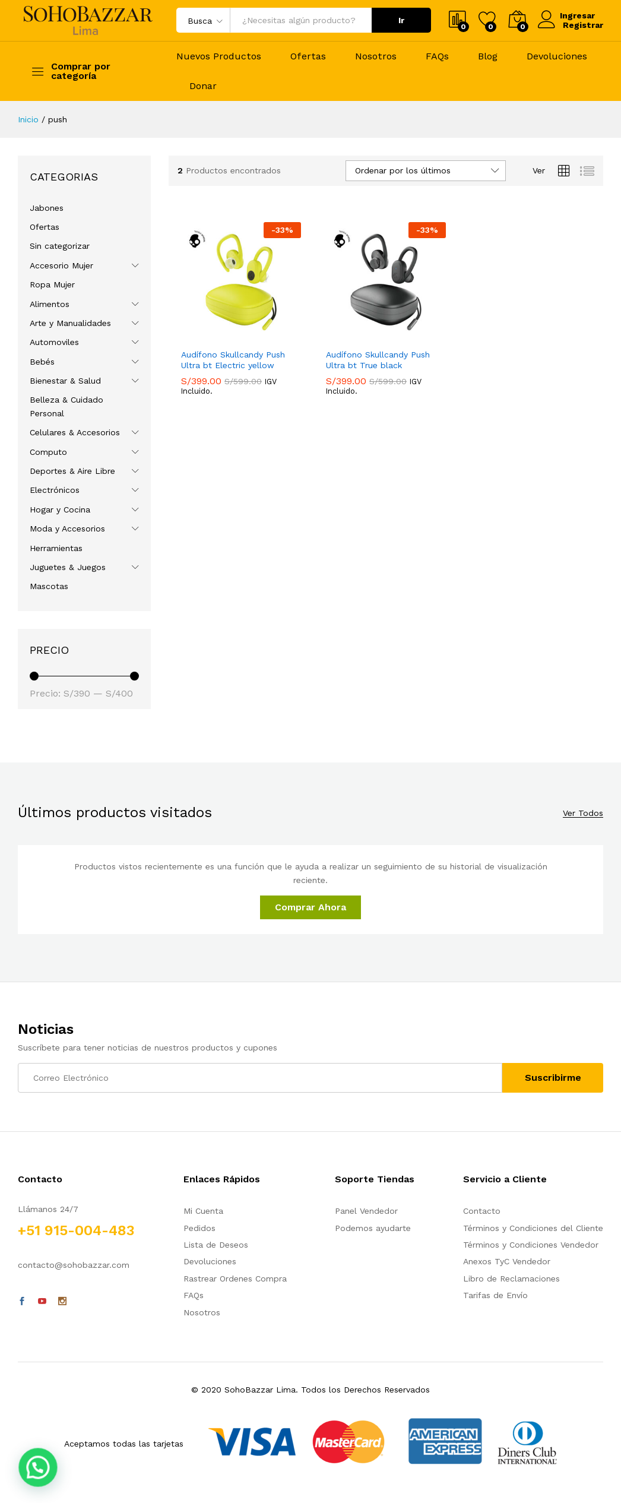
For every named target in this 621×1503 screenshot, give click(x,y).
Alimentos (49, 304)
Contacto (481, 1211)
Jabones (47, 208)
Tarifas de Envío (495, 1295)
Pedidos (199, 1228)
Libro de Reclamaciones (511, 1278)
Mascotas (49, 586)
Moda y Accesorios (67, 528)
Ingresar (568, 15)
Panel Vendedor (366, 1211)
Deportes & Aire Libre (72, 471)
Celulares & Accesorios (75, 432)
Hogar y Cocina (60, 509)
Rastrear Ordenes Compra (235, 1278)
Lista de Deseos (215, 1244)
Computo (48, 452)
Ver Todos (583, 813)
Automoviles (54, 342)
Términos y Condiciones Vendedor (530, 1244)
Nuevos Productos (218, 56)
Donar (203, 86)
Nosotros (376, 56)
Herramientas (56, 548)
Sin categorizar (60, 246)
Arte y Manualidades (70, 323)
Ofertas (308, 56)
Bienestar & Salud (65, 380)
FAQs (437, 56)
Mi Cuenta (203, 1211)
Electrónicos (55, 490)
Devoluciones (557, 56)
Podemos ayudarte (373, 1228)
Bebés (42, 361)
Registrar (583, 25)
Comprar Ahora (310, 907)
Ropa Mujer (52, 284)
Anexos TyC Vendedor (506, 1261)
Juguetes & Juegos (68, 567)
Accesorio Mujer (61, 265)
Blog (488, 56)
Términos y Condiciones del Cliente (533, 1228)
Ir (401, 20)
